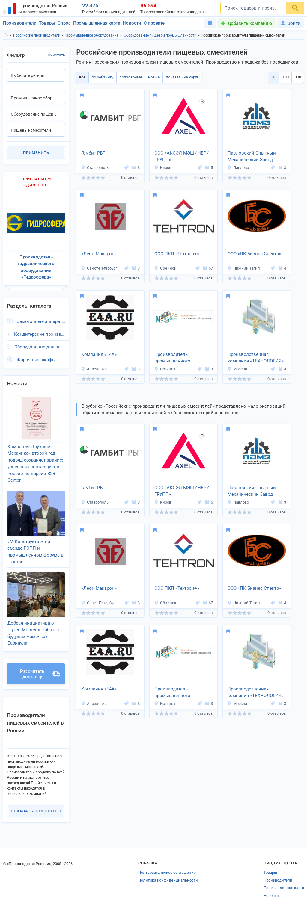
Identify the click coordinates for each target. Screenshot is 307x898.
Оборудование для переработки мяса (39, 343)
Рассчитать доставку (40, 661)
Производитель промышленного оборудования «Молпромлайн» (172, 358)
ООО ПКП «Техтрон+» (176, 253)
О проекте (154, 23)
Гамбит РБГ (93, 153)
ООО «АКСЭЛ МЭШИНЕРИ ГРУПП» (182, 156)
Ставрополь (95, 167)
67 (208, 268)
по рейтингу (101, 77)
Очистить (56, 55)
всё (82, 77)
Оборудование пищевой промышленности (160, 35)
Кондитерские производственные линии (39, 330)
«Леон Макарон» (99, 253)
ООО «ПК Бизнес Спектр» (254, 253)
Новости (132, 23)
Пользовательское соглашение (167, 860)
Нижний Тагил (243, 268)
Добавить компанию (250, 23)
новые (151, 77)
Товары (47, 23)
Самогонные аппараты (40, 318)
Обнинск (165, 268)
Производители (20, 23)
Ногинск (164, 369)
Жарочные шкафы (36, 356)
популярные (128, 77)
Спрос (64, 23)
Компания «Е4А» (99, 354)
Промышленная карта (96, 23)
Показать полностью (36, 798)
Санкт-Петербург (99, 268)
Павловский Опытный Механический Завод (252, 156)
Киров (162, 167)
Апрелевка (94, 369)
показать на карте (178, 77)
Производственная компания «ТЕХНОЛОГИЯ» (256, 358)
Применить (36, 152)
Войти (290, 23)
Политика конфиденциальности (168, 867)
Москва (237, 369)
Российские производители (36, 35)
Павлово (238, 167)
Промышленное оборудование (92, 35)
